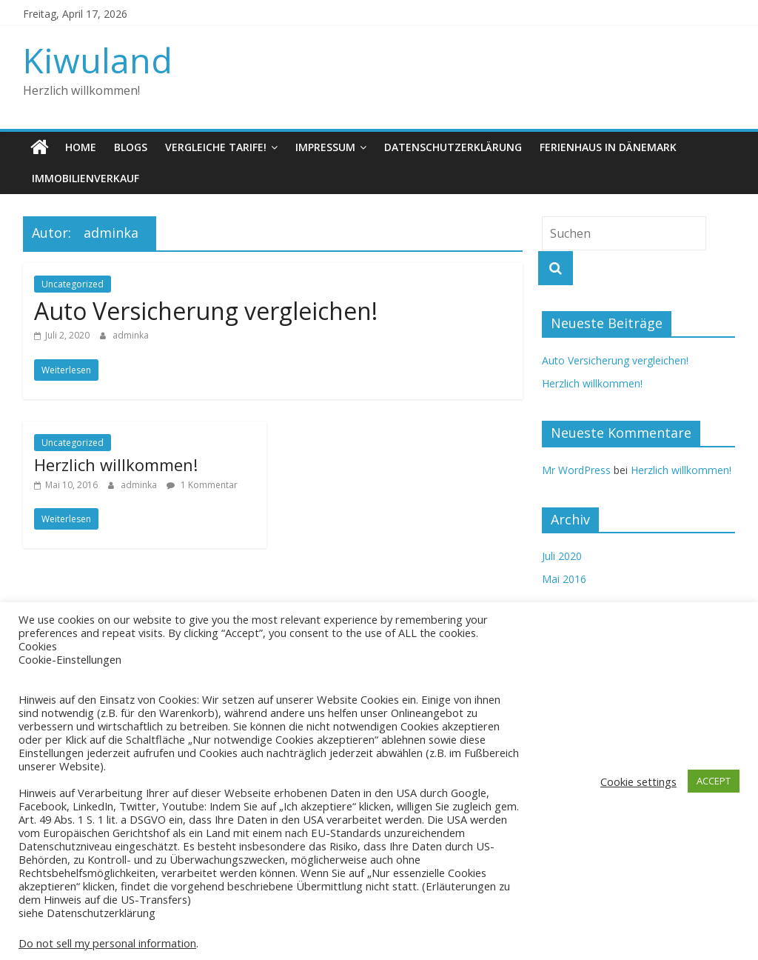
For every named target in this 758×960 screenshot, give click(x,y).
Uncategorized (72, 284)
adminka (131, 335)
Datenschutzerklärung (453, 147)
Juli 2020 (562, 556)
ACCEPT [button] (714, 780)
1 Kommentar (202, 485)
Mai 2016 (564, 579)
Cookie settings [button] (638, 781)
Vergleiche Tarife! (215, 147)
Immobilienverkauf (85, 178)
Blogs (130, 147)
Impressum (325, 147)
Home (80, 147)
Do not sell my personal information (107, 943)
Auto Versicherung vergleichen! (206, 311)
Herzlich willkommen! (116, 464)
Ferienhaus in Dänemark (608, 147)
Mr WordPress (576, 470)
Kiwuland (97, 60)
